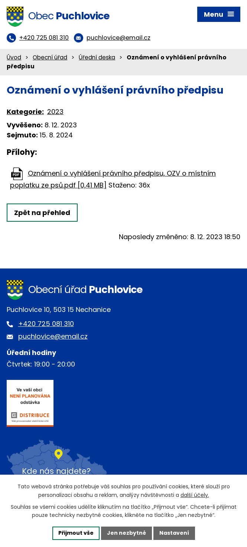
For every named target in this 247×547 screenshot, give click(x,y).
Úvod (14, 57)
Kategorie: (25, 111)
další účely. (195, 495)
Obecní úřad (50, 57)
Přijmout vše (76, 533)
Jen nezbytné (126, 533)
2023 (55, 111)
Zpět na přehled (42, 212)
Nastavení (174, 533)
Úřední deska (97, 57)
